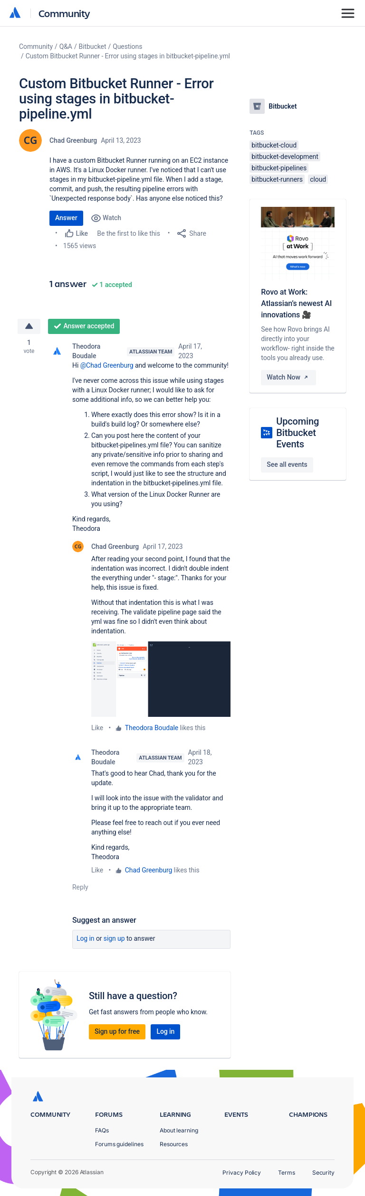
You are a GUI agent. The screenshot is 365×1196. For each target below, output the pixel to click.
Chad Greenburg (73, 140)
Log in (86, 938)
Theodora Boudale (86, 351)
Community (64, 13)
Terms (286, 1172)
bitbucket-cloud (274, 145)
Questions (127, 46)
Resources (174, 1144)
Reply (80, 887)
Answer (66, 218)
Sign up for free (117, 1031)
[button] (161, 679)
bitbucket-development (284, 156)
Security (323, 1172)
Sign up (114, 938)
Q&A (65, 46)
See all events (287, 464)
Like (97, 728)
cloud (318, 179)
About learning (179, 1130)
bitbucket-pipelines (279, 168)
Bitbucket (92, 46)
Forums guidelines (119, 1144)
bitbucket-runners (276, 179)
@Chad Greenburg (107, 365)
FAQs (102, 1130)
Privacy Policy (241, 1172)
